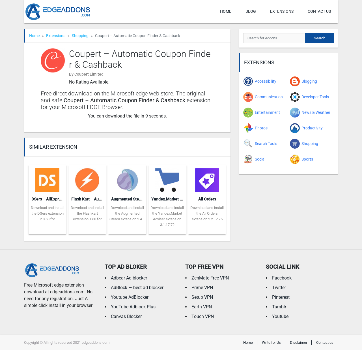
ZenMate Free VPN (210, 278)
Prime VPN (202, 287)
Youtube (280, 316)
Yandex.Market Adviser (172, 199)
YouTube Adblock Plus (133, 307)
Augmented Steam (128, 199)
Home (225, 11)
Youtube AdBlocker (129, 297)
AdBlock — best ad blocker (137, 287)
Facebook (282, 278)
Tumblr (279, 307)
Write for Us (271, 342)
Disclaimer (298, 342)
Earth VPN (201, 307)
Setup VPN (202, 297)
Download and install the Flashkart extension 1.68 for (87, 213)
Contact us (319, 11)
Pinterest (281, 297)
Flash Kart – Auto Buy (90, 199)
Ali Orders (207, 199)
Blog (250, 11)
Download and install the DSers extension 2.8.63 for (47, 213)
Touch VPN (202, 316)
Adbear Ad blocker (129, 278)
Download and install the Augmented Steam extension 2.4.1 (127, 213)
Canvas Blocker (126, 316)
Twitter (279, 287)
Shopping (80, 35)
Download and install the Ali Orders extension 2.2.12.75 (207, 213)
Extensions (282, 11)
